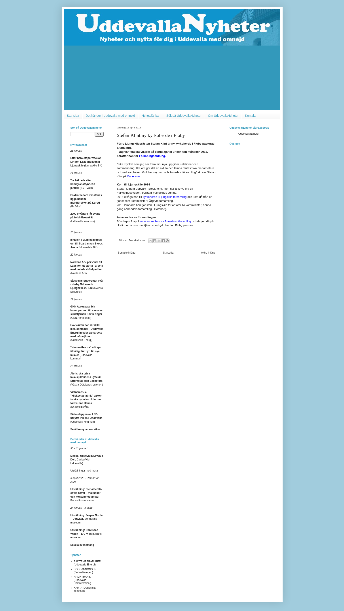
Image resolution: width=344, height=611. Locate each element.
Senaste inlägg (126, 252)
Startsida (73, 115)
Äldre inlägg (208, 252)
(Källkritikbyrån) (86, 400)
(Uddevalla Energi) (86, 333)
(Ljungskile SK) (86, 162)
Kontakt (250, 115)
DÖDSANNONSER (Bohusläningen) (85, 571)
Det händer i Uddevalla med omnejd (110, 115)
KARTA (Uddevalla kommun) (85, 589)
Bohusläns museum (86, 519)
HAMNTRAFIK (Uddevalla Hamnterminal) (82, 580)
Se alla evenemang (82, 544)
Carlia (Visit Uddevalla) (86, 459)
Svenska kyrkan (137, 240)
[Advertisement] (172, 79)
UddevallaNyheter (248, 133)
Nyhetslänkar (151, 115)
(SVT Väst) (82, 184)
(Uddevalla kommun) (85, 217)
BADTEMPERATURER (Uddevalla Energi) (87, 563)
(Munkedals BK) (86, 243)
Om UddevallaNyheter (223, 115)
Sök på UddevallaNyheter (183, 115)
